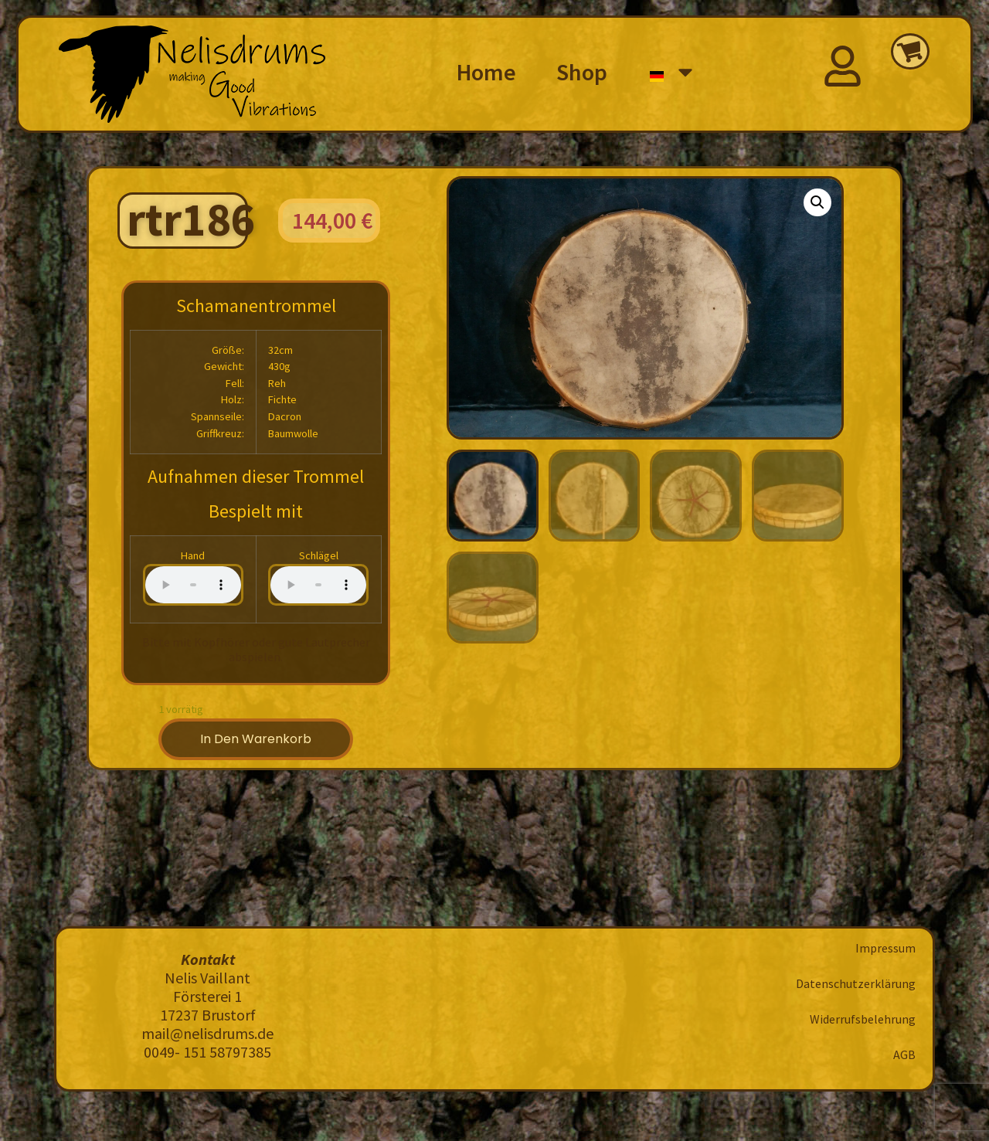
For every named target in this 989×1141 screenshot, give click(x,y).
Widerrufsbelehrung (863, 1019)
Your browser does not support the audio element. (193, 585)
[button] (817, 202)
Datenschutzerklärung (856, 983)
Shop (581, 72)
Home (486, 72)
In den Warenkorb (255, 739)
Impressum (885, 948)
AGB (904, 1054)
